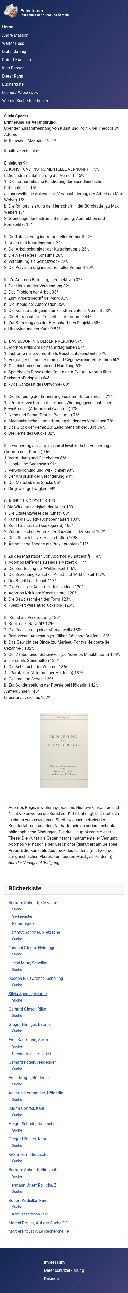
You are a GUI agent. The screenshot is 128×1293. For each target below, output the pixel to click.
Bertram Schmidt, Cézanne (32, 902)
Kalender (52, 1278)
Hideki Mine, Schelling (28, 963)
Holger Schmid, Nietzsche (32, 1123)
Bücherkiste (13, 84)
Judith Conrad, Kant (26, 1108)
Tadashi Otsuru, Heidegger (32, 947)
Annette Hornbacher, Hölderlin (35, 1093)
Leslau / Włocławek (20, 92)
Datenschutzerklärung (64, 1270)
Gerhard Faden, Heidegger (32, 1062)
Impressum (54, 1262)
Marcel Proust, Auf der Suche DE (38, 1223)
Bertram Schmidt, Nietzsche (33, 1169)
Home (7, 27)
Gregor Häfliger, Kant (27, 1139)
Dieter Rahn (12, 76)
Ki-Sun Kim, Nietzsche (28, 1154)
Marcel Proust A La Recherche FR (38, 1231)
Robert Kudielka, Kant (28, 1200)
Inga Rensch (13, 68)
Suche (17, 909)
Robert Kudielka (16, 59)
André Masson (15, 35)
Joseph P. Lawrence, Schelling (35, 978)
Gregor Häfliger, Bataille (29, 1024)
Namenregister (24, 923)
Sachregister (22, 916)
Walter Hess (13, 43)
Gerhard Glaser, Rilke (27, 1009)
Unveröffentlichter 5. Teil (31, 1053)
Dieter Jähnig (14, 51)
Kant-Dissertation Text (30, 1214)
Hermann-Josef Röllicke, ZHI (34, 1185)
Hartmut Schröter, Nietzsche (34, 932)
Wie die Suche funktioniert (26, 100)
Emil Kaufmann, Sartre (28, 1039)
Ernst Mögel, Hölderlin (28, 1077)
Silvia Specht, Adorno (27, 993)
